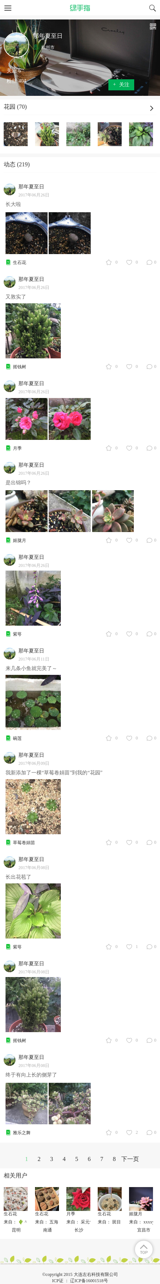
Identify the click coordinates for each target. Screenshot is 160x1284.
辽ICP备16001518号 (89, 1280)
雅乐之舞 (22, 1132)
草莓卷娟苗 (24, 842)
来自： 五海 (46, 1222)
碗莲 (17, 738)
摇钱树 (19, 366)
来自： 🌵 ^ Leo (19, 1222)
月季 (17, 448)
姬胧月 (19, 540)
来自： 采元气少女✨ (87, 1222)
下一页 (130, 1159)
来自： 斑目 (109, 1222)
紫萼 (17, 634)
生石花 (19, 262)
